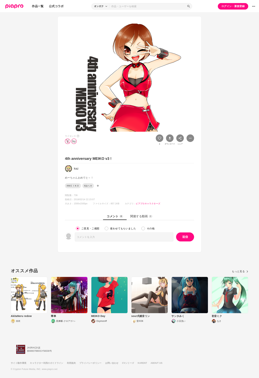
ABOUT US (156, 363)
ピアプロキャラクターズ (148, 203)
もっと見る (240, 271)
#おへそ (88, 185)
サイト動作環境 (18, 363)
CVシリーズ (128, 363)
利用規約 (71, 363)
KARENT (142, 363)
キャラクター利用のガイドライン (46, 363)
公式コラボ (56, 6)
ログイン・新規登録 (233, 6)
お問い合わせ (112, 363)
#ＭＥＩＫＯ (73, 185)
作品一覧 (38, 6)
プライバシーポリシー (90, 363)
